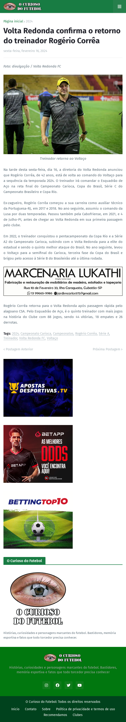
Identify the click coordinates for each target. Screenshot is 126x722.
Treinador (10, 338)
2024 (29, 21)
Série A (104, 334)
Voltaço (52, 338)
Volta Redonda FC (32, 338)
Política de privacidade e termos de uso (85, 709)
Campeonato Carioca (36, 334)
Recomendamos (55, 715)
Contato (30, 709)
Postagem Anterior (19, 349)
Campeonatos (63, 334)
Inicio (15, 709)
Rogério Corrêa (86, 334)
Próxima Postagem (106, 349)
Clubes (78, 715)
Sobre (46, 709)
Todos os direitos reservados (79, 702)
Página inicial (13, 21)
